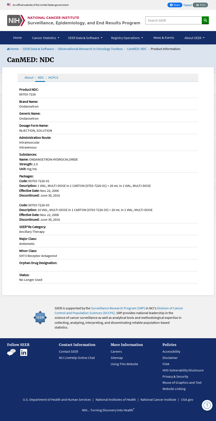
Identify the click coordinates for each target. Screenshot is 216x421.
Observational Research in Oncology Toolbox (90, 49)
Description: (28, 185)
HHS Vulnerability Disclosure (183, 370)
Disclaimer (170, 357)
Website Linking (174, 389)
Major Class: (28, 238)
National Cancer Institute (158, 399)
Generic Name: (29, 113)
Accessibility (171, 351)
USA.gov (187, 399)
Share (176, 5)
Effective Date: (29, 190)
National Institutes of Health (116, 399)
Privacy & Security (175, 376)
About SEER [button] (193, 38)
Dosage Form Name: (33, 125)
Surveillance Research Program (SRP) (118, 308)
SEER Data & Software (38, 49)
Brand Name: (28, 101)
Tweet (187, 5)
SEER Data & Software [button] (84, 38)
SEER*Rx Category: (32, 227)
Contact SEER (68, 351)
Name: (23, 159)
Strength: (26, 164)
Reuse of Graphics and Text (182, 382)
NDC (41, 77)
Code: (23, 181)
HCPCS (53, 77)
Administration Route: (35, 137)
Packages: (26, 176)
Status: (24, 275)
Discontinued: (29, 195)
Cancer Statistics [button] (44, 38)
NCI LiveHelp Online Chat (77, 357)
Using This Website (124, 364)
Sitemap (117, 357)
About (29, 77)
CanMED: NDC (137, 49)
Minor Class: (28, 251)
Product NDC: (29, 89)
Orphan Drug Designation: (38, 263)
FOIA (165, 364)
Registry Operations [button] (125, 38)
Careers (116, 351)
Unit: (22, 169)
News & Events (163, 37)
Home (17, 37)
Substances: (28, 154)
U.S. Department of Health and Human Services (57, 399)
